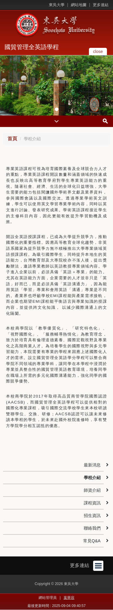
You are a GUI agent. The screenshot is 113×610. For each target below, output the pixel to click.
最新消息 (92, 465)
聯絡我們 (92, 528)
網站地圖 (78, 5)
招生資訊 (92, 515)
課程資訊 (92, 502)
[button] (6, 85)
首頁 (12, 138)
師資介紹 (92, 490)
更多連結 (100, 5)
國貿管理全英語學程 (32, 47)
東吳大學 (56, 5)
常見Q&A (92, 540)
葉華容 (69, 598)
